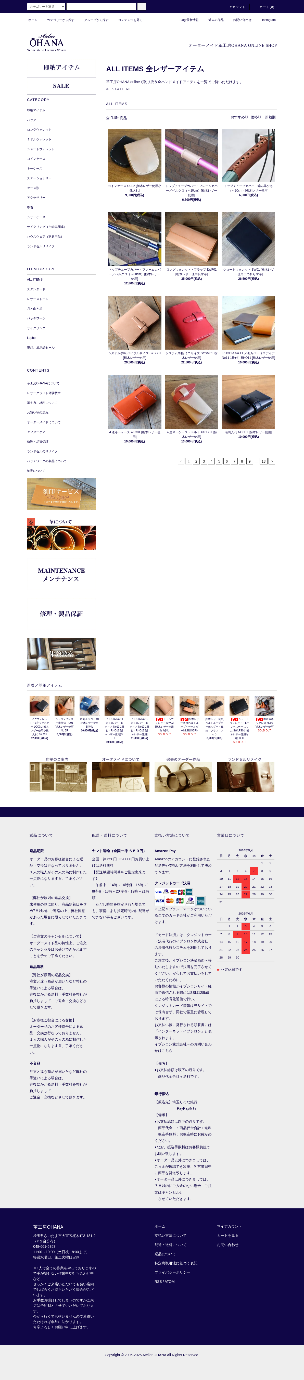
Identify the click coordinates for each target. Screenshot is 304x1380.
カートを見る (227, 1235)
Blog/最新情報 (186, 20)
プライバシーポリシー (172, 1272)
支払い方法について (171, 1235)
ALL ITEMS (123, 89)
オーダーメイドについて (44, 422)
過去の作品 (213, 20)
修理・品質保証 (37, 441)
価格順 (256, 117)
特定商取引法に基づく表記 (176, 1263)
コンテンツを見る (127, 20)
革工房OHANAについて (43, 383)
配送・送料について (171, 1245)
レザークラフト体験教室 (44, 393)
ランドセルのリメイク (42, 451)
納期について (36, 471)
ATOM (170, 1281)
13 (264, 461)
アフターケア (36, 432)
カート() (264, 7)
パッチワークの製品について (47, 461)
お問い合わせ (239, 20)
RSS (158, 1281)
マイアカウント (229, 1226)
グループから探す (93, 20)
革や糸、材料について (42, 403)
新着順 (270, 117)
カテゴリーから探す (57, 20)
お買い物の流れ (37, 412)
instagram (266, 20)
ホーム (32, 20)
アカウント (234, 7)
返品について (165, 1254)
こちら (167, 1051)
